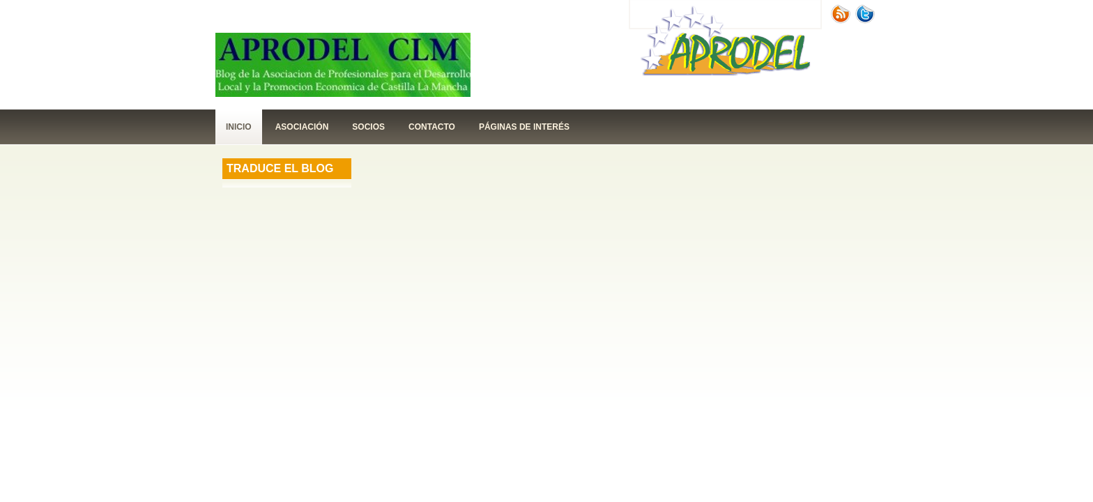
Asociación (302, 127)
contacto (431, 127)
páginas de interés (524, 127)
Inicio (239, 127)
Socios (368, 127)
